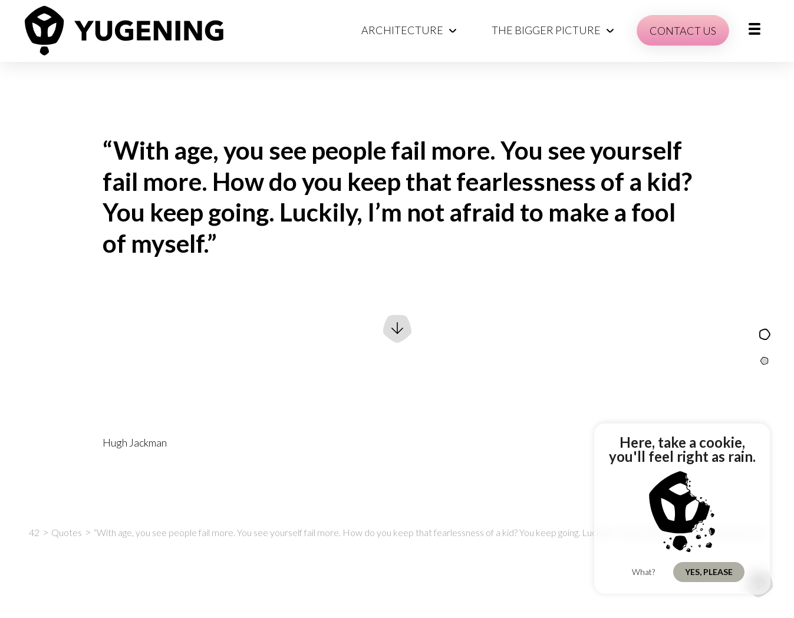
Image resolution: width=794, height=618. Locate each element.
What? (643, 572)
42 (34, 532)
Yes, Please (709, 572)
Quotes (66, 532)
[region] (682, 508)
